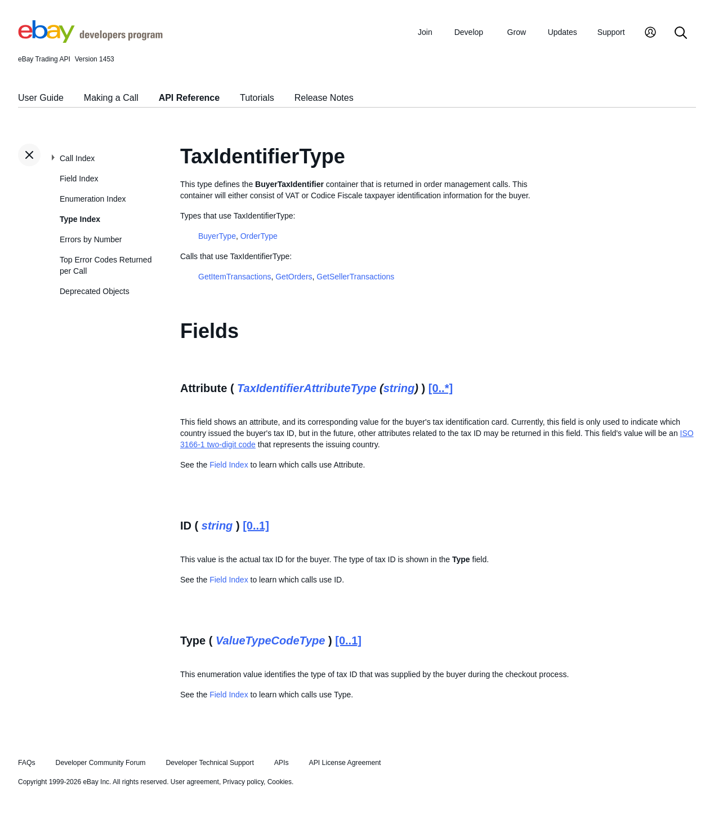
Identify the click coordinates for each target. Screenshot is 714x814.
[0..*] (441, 388)
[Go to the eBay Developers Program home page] (90, 40)
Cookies (279, 782)
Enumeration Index (93, 198)
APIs (281, 763)
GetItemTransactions (234, 276)
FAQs (26, 763)
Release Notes (324, 98)
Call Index (77, 158)
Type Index (80, 219)
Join (425, 32)
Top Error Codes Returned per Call (105, 265)
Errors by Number (91, 239)
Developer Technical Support (209, 763)
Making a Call (111, 98)
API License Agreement (345, 763)
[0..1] (256, 525)
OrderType (259, 236)
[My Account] (650, 33)
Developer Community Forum (101, 763)
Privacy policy (243, 782)
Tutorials (257, 98)
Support (611, 32)
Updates (562, 32)
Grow (516, 32)
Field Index (79, 178)
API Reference (189, 98)
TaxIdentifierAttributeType (306, 388)
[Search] (680, 33)
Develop (468, 32)
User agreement (195, 782)
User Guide (41, 98)
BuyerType (217, 236)
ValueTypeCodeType (270, 640)
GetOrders (293, 276)
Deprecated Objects (95, 291)
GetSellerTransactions (355, 276)
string (399, 388)
